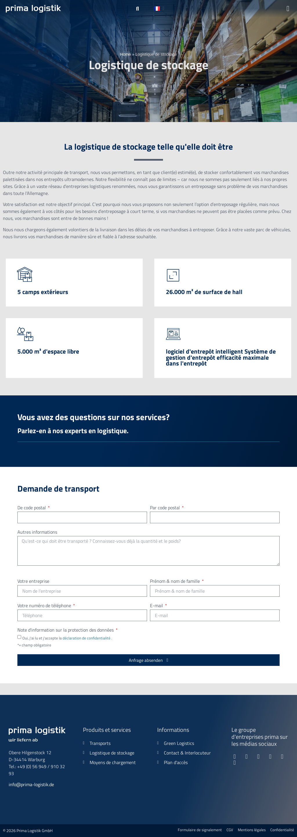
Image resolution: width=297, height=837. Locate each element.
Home (125, 54)
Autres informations (37, 532)
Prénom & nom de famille (175, 582)
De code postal (32, 508)
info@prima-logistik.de (31, 784)
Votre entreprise (33, 582)
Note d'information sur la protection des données (66, 630)
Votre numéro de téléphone (44, 606)
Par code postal (165, 508)
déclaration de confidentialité (87, 638)
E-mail (157, 606)
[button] (137, 9)
